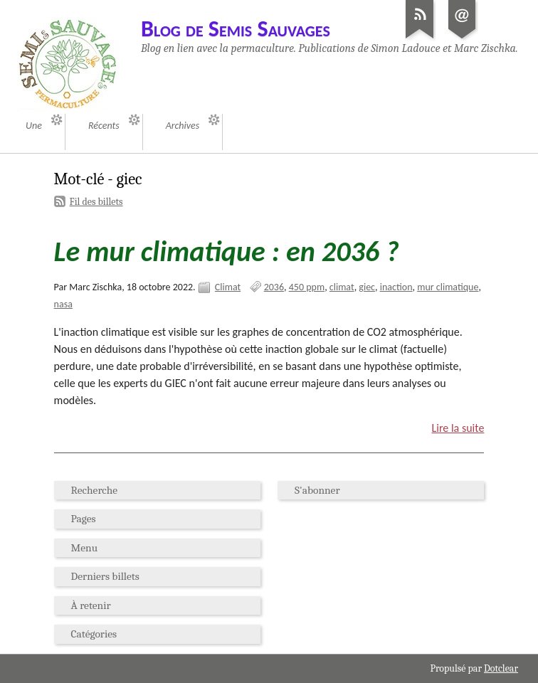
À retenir (91, 605)
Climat (228, 287)
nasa (63, 304)
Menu (84, 547)
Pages (83, 518)
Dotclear (501, 668)
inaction (396, 287)
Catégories (94, 634)
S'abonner (317, 490)
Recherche (94, 490)
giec (367, 287)
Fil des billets (96, 202)
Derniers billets (105, 576)
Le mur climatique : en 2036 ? (226, 251)
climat (341, 287)
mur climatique (447, 287)
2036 (274, 287)
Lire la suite (458, 428)
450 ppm (307, 287)
